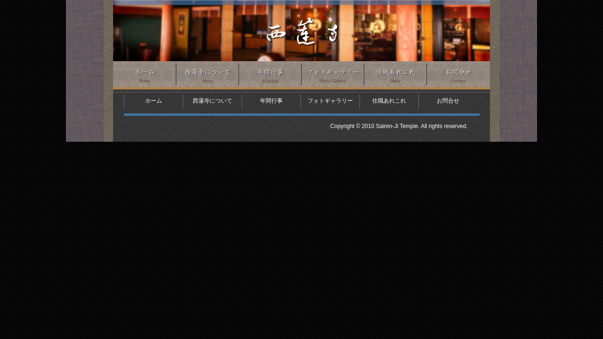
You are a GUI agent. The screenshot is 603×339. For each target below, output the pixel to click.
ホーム (144, 75)
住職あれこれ (395, 75)
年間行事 (270, 75)
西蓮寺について (207, 75)
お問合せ (458, 75)
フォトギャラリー (333, 75)
